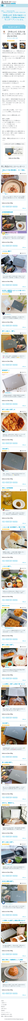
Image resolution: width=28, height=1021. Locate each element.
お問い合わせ (3, 1008)
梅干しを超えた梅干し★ (8, 409)
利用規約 (3, 1010)
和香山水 (24, 208)
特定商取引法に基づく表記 (6, 1014)
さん (6, 194)
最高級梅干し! (5, 370)
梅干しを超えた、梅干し (8, 331)
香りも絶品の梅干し (7, 762)
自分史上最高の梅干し (8, 881)
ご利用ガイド (3, 1002)
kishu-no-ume (6, 605)
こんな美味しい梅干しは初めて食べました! (13, 684)
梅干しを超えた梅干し (8, 644)
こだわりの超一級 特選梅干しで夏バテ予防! (13, 527)
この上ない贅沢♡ (7, 251)
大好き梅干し (5, 723)
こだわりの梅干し (7, 566)
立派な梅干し (5, 448)
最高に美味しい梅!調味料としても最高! (12, 959)
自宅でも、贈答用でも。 (8, 803)
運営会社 (3, 1006)
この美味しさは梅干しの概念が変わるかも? (13, 920)
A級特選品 (15, 206)
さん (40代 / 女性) (12, 38)
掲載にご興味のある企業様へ (7, 1016)
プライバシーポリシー (5, 1012)
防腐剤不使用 (9, 206)
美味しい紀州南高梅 (7, 488)
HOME (2, 1000)
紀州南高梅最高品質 (7, 212)
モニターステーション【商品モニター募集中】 (8, 2)
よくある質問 (3, 1004)
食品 (4, 206)
